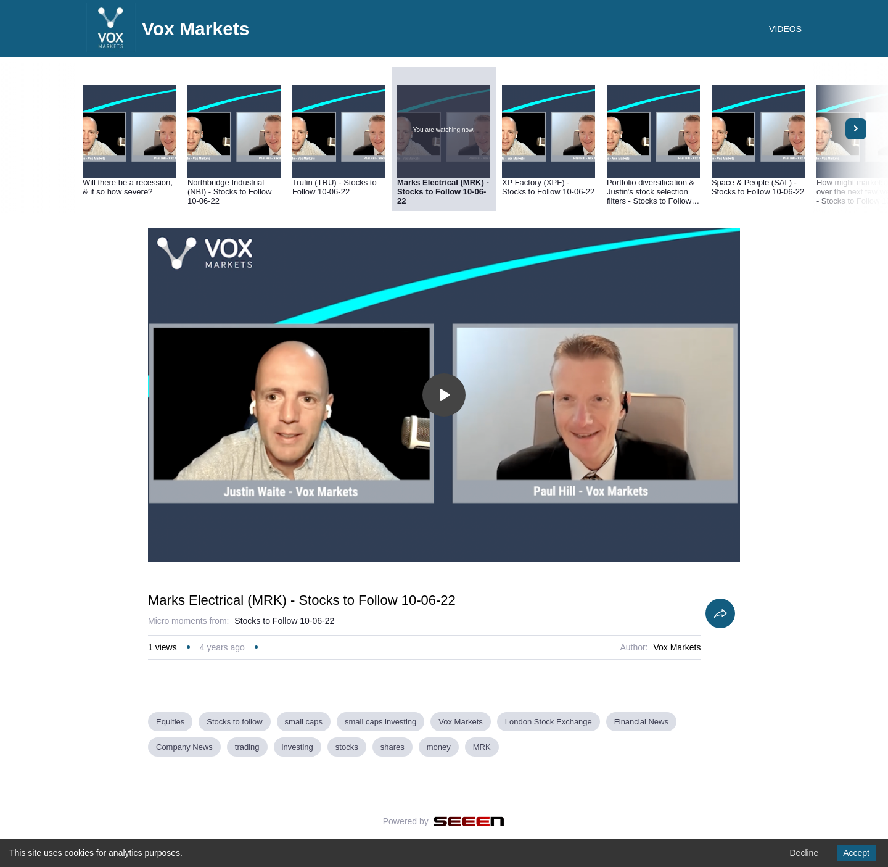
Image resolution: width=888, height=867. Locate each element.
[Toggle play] (444, 395)
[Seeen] (469, 821)
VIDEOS (785, 29)
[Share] (720, 613)
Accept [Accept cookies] (856, 853)
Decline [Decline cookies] (803, 853)
